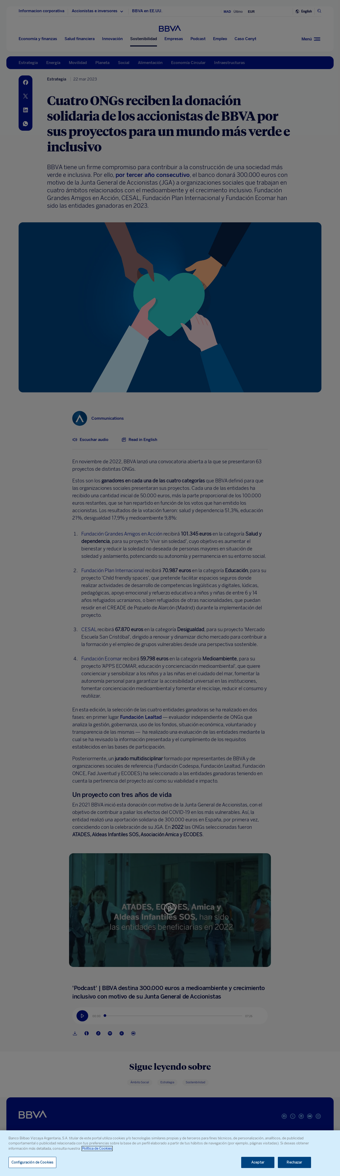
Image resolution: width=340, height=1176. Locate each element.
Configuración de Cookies (32, 1162)
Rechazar (294, 1162)
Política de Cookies (97, 1148)
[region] (170, 1153)
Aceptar (257, 1162)
